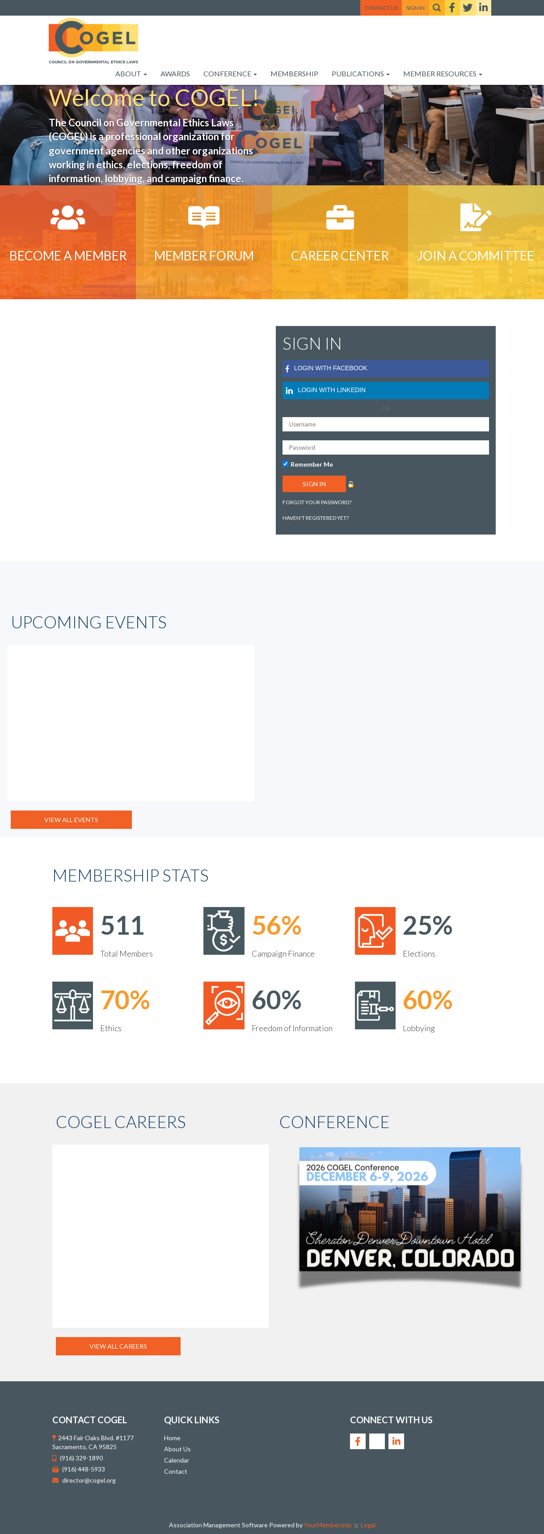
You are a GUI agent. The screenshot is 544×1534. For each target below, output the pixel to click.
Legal (368, 1525)
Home (172, 1438)
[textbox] (437, 8)
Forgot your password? (317, 502)
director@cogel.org (89, 1480)
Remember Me (312, 464)
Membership (294, 73)
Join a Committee (475, 255)
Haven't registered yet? (316, 517)
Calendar (176, 1460)
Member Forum (204, 255)
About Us (177, 1449)
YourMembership (328, 1525)
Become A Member (68, 255)
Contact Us (381, 7)
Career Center (340, 255)
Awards (175, 73)
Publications (361, 73)
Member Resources (442, 73)
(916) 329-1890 (81, 1458)
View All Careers (118, 1346)
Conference (230, 73)
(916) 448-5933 (83, 1469)
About (131, 73)
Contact (175, 1471)
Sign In (415, 7)
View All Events (71, 819)
